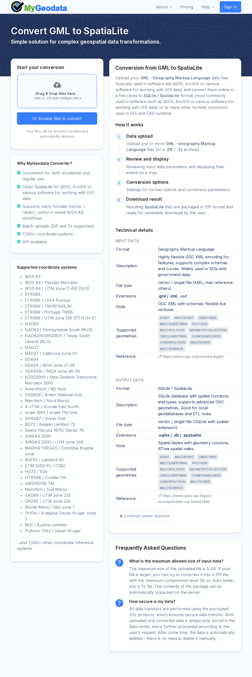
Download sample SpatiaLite (145, 516)
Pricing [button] (186, 6)
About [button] (162, 6)
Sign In (230, 6)
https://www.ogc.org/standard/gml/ (190, 356)
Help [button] (205, 6)
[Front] (39, 7)
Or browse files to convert (57, 118)
